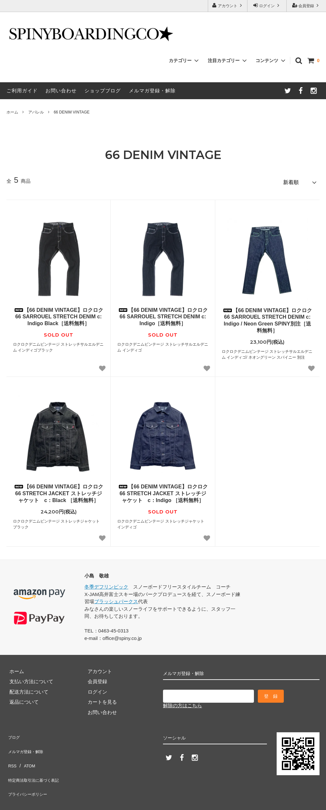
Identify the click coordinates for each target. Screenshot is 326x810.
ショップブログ (102, 90)
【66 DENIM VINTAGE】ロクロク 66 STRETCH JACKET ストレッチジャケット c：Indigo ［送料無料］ (162, 490)
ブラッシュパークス (116, 599)
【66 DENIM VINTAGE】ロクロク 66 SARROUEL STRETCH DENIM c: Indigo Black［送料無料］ (58, 314)
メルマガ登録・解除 (152, 90)
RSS (11, 753)
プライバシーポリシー (30, 774)
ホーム (12, 112)
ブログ (13, 733)
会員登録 (306, 5)
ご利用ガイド (22, 90)
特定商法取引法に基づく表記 (38, 763)
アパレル (36, 112)
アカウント (228, 5)
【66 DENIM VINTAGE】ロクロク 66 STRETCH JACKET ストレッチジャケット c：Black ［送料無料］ (58, 490)
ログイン (267, 5)
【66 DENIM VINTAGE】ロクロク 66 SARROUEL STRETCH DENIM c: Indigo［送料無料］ (162, 314)
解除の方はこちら (182, 703)
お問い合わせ (61, 90)
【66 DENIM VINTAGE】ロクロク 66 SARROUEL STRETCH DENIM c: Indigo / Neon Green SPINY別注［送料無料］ (267, 318)
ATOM (27, 753)
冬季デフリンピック (106, 584)
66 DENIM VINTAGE (71, 112)
